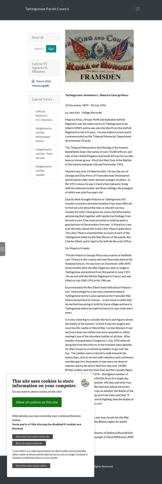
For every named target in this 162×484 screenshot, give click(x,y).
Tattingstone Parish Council (47, 9)
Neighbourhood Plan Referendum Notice (44, 134)
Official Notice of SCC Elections (44, 115)
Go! (51, 49)
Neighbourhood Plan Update (44, 170)
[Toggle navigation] (138, 8)
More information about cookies (31, 465)
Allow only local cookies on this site (32, 436)
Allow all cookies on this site (37, 402)
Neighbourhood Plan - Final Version (44, 153)
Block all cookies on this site (29, 443)
